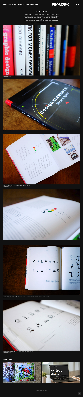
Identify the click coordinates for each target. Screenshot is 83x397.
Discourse (32, 4)
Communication (21, 4)
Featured (5, 4)
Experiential (10, 4)
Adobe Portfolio (44, 390)
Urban (15, 4)
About (36, 4)
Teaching (27, 4)
